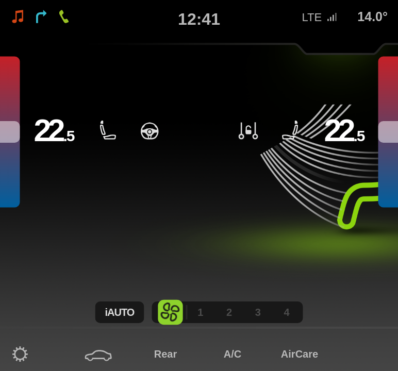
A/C (232, 354)
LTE (319, 17)
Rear (165, 354)
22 (54, 130)
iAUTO (120, 312)
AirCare (299, 354)
